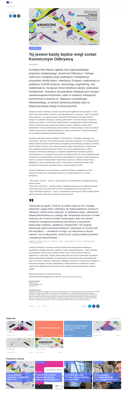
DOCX (45, 306)
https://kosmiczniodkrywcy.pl (71, 277)
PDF (39, 306)
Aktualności (10, 6)
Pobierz (30, 335)
